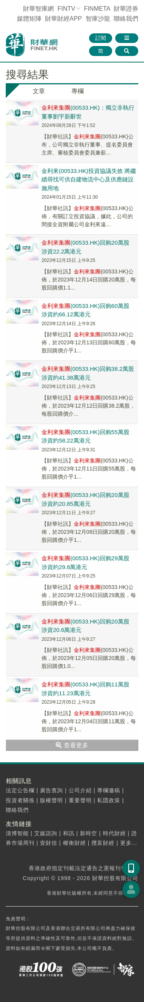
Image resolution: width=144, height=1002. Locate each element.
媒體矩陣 (29, 18)
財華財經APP (63, 18)
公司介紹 (80, 790)
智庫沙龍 (98, 18)
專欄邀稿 (108, 790)
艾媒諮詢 (45, 833)
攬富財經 (102, 843)
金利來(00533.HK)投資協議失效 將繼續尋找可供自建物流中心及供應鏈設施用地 (88, 179)
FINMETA (97, 8)
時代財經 (114, 833)
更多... (128, 843)
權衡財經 (74, 843)
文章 (39, 91)
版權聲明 (51, 800)
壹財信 (48, 843)
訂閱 (100, 38)
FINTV (66, 8)
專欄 (77, 91)
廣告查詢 (51, 790)
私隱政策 (108, 800)
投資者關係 (20, 800)
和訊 (68, 833)
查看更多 (72, 745)
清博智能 (17, 833)
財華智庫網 (38, 8)
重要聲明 (80, 800)
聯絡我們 (126, 18)
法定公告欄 (20, 790)
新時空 (88, 833)
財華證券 (126, 8)
